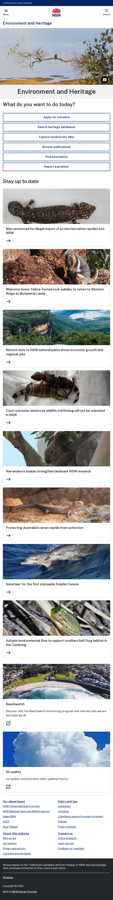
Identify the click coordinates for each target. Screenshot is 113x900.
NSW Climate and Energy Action (21, 806)
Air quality (13, 772)
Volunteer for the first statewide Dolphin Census (42, 584)
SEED (6, 821)
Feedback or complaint (71, 848)
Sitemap (8, 877)
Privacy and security (14, 848)
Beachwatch (15, 704)
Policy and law (67, 801)
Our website (10, 843)
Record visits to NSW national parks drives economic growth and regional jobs (54, 352)
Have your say (66, 843)
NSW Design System (24, 891)
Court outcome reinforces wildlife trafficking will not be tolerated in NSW (55, 413)
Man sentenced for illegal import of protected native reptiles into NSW (55, 231)
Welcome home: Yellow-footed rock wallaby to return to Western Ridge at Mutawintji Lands (55, 291)
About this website (16, 833)
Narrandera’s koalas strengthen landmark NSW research (48, 471)
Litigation (63, 811)
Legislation (64, 806)
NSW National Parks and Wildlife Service (26, 811)
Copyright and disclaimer (17, 853)
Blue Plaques (10, 826)
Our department (14, 801)
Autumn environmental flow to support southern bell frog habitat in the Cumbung (56, 643)
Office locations (67, 838)
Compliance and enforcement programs (80, 816)
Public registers (67, 826)
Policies (62, 821)
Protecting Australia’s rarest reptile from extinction (44, 528)
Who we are (9, 838)
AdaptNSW (9, 816)
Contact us (65, 833)
